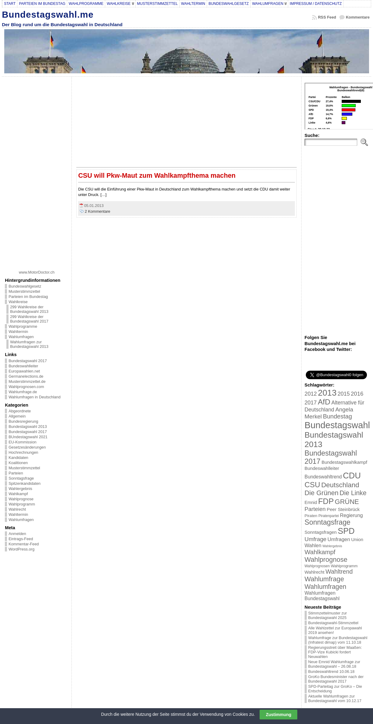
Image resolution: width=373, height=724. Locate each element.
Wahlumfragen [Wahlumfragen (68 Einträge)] (325, 586)
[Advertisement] (36, 171)
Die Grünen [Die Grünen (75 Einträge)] (322, 493)
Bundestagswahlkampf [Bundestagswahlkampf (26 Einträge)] (344, 462)
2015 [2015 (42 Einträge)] (344, 394)
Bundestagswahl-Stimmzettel (333, 623)
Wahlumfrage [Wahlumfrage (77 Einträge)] (324, 579)
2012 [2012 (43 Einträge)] (311, 394)
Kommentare (358, 17)
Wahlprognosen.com (26, 386)
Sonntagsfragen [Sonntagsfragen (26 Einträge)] (321, 532)
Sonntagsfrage (21, 478)
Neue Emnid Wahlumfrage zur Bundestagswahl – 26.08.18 (334, 664)
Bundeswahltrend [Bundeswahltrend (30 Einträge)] (323, 476)
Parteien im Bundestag (28, 296)
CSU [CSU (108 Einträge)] (312, 485)
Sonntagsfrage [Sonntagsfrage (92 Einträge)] (328, 522)
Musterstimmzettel (24, 291)
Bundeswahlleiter (23, 366)
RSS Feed (327, 17)
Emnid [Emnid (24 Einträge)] (311, 502)
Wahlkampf (18, 493)
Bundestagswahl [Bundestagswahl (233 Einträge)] (337, 425)
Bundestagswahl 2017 (28, 361)
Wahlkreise (18, 301)
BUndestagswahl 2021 (28, 437)
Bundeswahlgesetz (25, 286)
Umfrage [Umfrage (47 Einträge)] (315, 539)
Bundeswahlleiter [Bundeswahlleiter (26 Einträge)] (322, 468)
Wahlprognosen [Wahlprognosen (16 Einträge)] (317, 566)
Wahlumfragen (21, 336)
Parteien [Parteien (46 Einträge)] (315, 509)
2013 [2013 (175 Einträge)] (327, 392)
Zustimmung (278, 714)
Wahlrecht (17, 509)
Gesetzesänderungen (27, 447)
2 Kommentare (97, 211)
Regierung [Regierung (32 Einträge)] (351, 515)
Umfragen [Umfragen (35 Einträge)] (338, 539)
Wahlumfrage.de (23, 392)
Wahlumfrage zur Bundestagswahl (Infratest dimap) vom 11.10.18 (337, 640)
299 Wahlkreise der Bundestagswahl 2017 (29, 319)
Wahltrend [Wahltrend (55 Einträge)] (339, 571)
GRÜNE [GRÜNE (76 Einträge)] (347, 501)
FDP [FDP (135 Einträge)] (325, 501)
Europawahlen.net (24, 371)
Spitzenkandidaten (24, 483)
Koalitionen (18, 462)
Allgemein (17, 416)
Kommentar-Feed (24, 544)
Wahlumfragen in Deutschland (34, 397)
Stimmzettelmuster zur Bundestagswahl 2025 (327, 615)
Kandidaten (18, 457)
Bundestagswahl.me (48, 14)
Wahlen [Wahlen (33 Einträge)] (313, 545)
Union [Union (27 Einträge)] (357, 539)
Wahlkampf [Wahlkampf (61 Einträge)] (320, 551)
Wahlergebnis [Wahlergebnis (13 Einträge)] (332, 546)
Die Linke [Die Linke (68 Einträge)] (353, 492)
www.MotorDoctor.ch (36, 272)
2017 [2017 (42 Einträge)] (311, 403)
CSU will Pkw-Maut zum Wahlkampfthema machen (157, 175)
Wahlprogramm (22, 504)
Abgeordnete (20, 411)
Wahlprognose (21, 499)
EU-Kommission (22, 442)
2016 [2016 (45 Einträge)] (357, 393)
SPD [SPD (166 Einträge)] (346, 531)
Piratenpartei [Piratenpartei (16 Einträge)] (328, 516)
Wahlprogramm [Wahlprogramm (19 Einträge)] (344, 566)
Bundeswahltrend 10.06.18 (331, 671)
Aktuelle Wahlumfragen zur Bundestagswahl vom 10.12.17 (334, 698)
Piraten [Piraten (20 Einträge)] (311, 515)
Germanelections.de (26, 376)
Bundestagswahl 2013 (28, 426)
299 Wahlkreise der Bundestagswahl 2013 (29, 309)
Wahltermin (18, 331)
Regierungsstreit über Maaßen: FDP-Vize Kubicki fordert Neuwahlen (335, 652)
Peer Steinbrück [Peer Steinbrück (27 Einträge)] (343, 509)
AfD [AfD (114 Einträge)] (324, 402)
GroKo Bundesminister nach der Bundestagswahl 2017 (336, 679)
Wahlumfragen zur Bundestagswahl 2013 (29, 344)
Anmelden (17, 533)
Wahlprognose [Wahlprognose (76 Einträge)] (326, 559)
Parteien (16, 473)
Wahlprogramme (23, 326)
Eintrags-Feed (21, 539)
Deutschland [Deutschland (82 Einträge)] (340, 485)
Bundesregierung (23, 421)
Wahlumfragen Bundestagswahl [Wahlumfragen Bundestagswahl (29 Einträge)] (322, 595)
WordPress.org (21, 549)
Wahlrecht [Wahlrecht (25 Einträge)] (314, 572)
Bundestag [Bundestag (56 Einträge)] (337, 416)
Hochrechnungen (23, 452)
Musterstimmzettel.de (27, 381)
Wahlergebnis (20, 488)
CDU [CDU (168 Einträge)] (352, 475)
